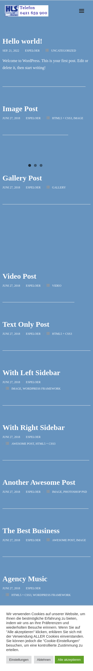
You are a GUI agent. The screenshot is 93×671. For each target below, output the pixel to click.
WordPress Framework (42, 388)
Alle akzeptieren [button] (69, 660)
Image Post (20, 108)
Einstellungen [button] (19, 660)
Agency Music (24, 579)
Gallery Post (22, 178)
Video (56, 285)
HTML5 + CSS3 (62, 118)
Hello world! (22, 41)
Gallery (59, 187)
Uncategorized (63, 50)
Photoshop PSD (75, 492)
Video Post (19, 276)
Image (78, 118)
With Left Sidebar (31, 372)
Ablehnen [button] (44, 660)
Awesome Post (22, 443)
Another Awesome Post (38, 482)
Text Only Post (25, 324)
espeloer (32, 50)
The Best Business (31, 530)
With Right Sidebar (33, 427)
